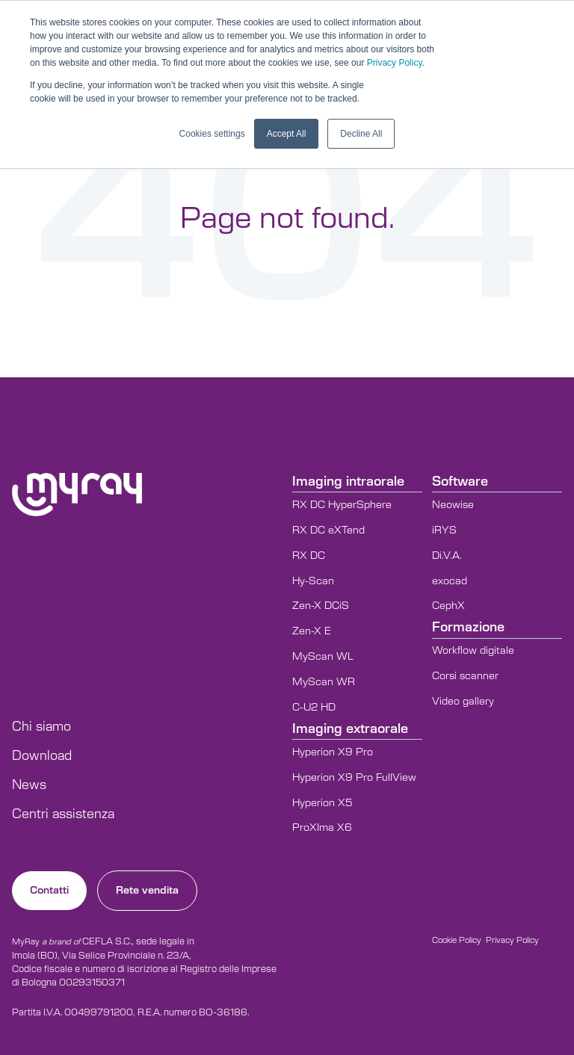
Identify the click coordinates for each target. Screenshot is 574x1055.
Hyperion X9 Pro (332, 752)
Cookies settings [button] (212, 134)
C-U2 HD (314, 707)
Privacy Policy (394, 63)
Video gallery (463, 701)
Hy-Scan (313, 581)
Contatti (49, 890)
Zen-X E (311, 631)
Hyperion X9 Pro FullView (354, 778)
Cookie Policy (456, 940)
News (29, 785)
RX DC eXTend (328, 530)
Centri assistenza (63, 814)
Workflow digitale (473, 651)
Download (42, 756)
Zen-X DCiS (320, 606)
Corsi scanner (465, 676)
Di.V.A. (447, 556)
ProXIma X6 (322, 828)
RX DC (308, 556)
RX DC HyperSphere (342, 505)
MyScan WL (323, 657)
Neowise (453, 505)
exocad (449, 581)
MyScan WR (323, 682)
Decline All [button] (361, 134)
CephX (448, 606)
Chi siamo (41, 727)
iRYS (444, 530)
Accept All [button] (286, 134)
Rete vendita (147, 890)
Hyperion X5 (322, 803)
